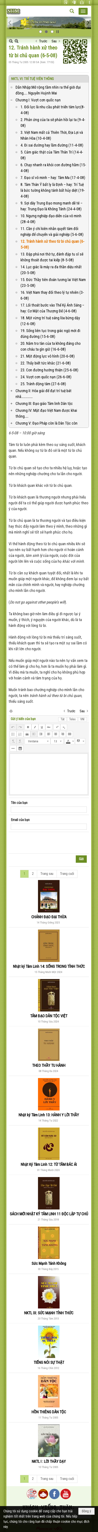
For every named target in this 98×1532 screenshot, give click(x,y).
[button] (83, 11)
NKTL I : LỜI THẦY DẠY (49, 1461)
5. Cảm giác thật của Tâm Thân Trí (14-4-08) (52, 155)
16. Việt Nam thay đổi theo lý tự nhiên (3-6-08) (52, 295)
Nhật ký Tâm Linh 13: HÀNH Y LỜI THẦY (49, 1115)
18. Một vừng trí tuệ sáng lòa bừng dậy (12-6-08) (50, 321)
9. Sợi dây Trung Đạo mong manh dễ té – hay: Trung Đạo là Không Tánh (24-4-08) (51, 206)
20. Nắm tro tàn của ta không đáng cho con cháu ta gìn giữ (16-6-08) (51, 346)
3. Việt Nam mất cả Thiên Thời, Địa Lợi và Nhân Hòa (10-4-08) (52, 135)
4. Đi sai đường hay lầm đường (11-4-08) (52, 145)
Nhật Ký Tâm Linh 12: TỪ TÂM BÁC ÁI (49, 1164)
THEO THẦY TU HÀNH (48, 1065)
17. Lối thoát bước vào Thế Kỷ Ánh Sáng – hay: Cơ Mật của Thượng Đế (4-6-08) (52, 308)
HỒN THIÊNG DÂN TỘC (49, 1412)
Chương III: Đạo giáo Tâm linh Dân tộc (44, 403)
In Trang (11, 711)
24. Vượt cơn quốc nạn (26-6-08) (46, 377)
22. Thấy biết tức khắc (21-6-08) (46, 363)
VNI (82, 719)
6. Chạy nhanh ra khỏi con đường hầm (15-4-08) (53, 168)
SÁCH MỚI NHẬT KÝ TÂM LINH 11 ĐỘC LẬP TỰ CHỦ (49, 1214)
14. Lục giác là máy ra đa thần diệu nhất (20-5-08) (51, 270)
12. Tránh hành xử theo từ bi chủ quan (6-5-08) (52, 244)
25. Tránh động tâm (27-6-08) (43, 384)
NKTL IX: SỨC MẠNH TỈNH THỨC (48, 1313)
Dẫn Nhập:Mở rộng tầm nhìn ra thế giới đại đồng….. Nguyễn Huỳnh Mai (48, 90)
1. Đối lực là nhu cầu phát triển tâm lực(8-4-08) (53, 110)
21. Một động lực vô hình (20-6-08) (48, 356)
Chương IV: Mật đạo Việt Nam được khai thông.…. (46, 413)
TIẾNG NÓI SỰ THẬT (49, 1362)
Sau (54, 41)
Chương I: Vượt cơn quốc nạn (38, 100)
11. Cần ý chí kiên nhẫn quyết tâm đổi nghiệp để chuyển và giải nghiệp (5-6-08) (52, 231)
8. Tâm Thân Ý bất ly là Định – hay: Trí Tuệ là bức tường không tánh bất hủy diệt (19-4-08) (53, 190)
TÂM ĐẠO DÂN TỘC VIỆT (48, 1016)
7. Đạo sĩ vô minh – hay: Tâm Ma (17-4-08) (53, 177)
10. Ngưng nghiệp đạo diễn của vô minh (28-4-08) (51, 219)
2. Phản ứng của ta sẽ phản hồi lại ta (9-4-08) (53, 122)
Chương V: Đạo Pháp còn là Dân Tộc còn (46, 423)
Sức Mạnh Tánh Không (49, 1263)
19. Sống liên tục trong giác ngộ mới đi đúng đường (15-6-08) (50, 333)
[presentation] (43, 842)
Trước (43, 41)
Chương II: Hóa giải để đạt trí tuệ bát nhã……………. (43, 393)
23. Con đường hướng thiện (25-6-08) (49, 370)
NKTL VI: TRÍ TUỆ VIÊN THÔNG (32, 79)
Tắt (63, 719)
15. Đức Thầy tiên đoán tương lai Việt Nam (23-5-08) (53, 282)
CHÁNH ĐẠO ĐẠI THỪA (48, 917)
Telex (72, 719)
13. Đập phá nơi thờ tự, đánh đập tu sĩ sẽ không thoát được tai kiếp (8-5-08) (52, 257)
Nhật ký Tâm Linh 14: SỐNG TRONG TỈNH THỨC (49, 966)
